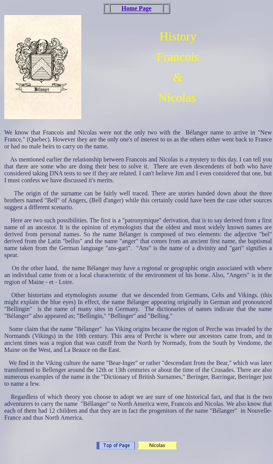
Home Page (136, 8)
